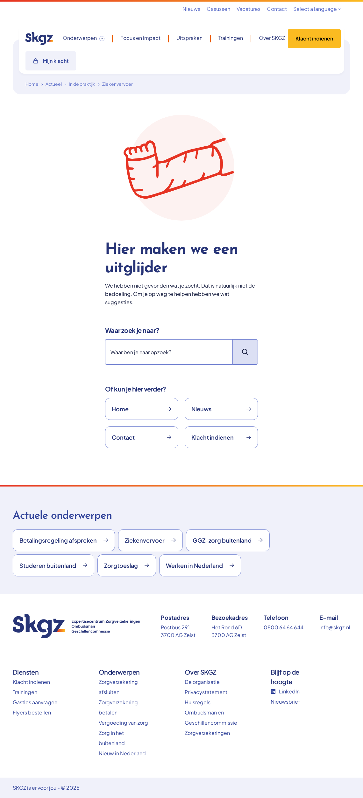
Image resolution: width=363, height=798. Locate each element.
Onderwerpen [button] (80, 38)
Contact (277, 8)
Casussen (218, 8)
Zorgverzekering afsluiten (118, 686)
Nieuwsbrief (285, 701)
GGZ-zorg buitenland (228, 540)
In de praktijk (82, 84)
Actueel (54, 84)
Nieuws (191, 8)
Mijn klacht (50, 60)
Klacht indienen (314, 38)
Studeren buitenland (53, 565)
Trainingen (230, 38)
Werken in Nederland (200, 565)
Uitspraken (189, 38)
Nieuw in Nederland (122, 753)
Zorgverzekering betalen (118, 707)
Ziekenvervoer (117, 84)
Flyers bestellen (32, 712)
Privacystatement (206, 692)
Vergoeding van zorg (123, 722)
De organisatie (202, 681)
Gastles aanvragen (35, 702)
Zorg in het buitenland (112, 737)
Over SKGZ (272, 38)
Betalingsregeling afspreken (63, 540)
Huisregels (197, 702)
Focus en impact (140, 38)
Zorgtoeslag (126, 565)
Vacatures (248, 8)
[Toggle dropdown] (101, 38)
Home (32, 84)
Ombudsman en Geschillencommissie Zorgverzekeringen (210, 722)
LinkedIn (285, 691)
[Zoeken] (168, 352)
